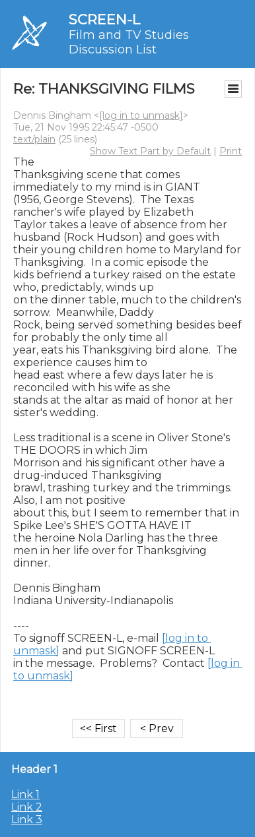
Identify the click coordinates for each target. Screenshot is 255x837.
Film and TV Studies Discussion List (129, 42)
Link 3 (26, 819)
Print (230, 151)
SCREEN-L (104, 19)
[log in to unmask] (141, 115)
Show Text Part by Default (150, 151)
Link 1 (25, 794)
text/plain (34, 139)
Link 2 (26, 807)
